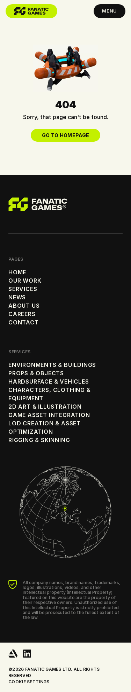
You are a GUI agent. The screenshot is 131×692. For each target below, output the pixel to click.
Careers (22, 313)
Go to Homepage (65, 135)
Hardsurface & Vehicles (48, 381)
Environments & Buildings (52, 364)
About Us (23, 305)
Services (22, 288)
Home (17, 272)
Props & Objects (36, 373)
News (17, 297)
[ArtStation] (12, 654)
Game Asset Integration (49, 414)
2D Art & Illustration (45, 406)
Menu (109, 11)
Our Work (24, 280)
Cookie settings (29, 681)
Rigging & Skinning (39, 440)
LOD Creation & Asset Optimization (44, 427)
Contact (23, 322)
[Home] (31, 11)
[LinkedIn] (27, 654)
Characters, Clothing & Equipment (49, 394)
